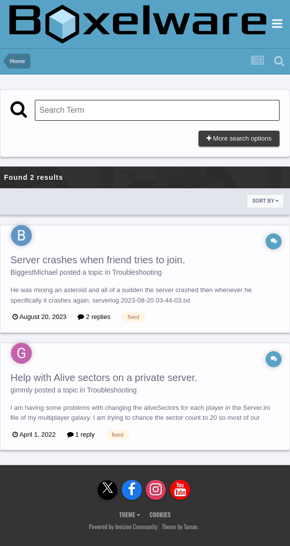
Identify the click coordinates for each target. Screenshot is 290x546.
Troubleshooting (137, 272)
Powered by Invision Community (123, 526)
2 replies (94, 316)
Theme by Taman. (180, 526)
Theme (129, 514)
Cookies (160, 514)
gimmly (21, 390)
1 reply (81, 434)
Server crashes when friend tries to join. (97, 259)
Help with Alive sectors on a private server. (103, 377)
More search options (239, 138)
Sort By (265, 201)
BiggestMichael (34, 272)
